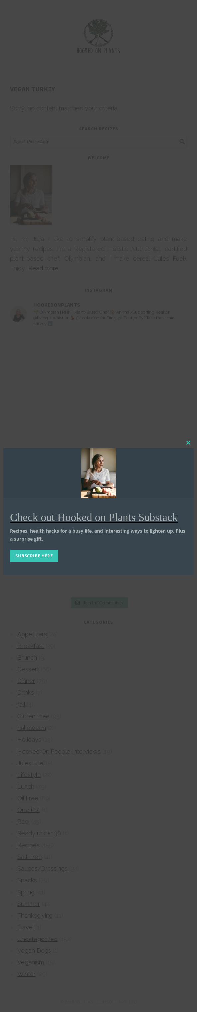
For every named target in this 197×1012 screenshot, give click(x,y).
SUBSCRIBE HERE (34, 556)
